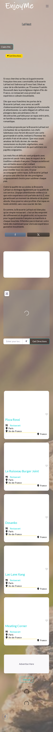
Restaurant (15, 425)
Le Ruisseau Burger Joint (22, 471)
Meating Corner (16, 626)
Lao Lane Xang (15, 574)
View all (26, 679)
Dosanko (11, 523)
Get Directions (40, 341)
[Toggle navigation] (47, 6)
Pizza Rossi (12, 419)
